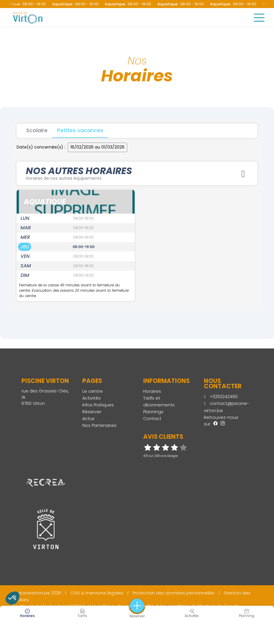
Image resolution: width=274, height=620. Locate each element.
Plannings (153, 412)
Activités (91, 398)
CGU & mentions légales (96, 593)
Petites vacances (80, 130)
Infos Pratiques (98, 405)
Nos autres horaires (137, 173)
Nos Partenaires (99, 426)
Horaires (152, 392)
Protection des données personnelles (174, 593)
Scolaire (37, 130)
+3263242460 (220, 397)
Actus (88, 419)
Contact (152, 419)
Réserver (91, 412)
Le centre (92, 392)
